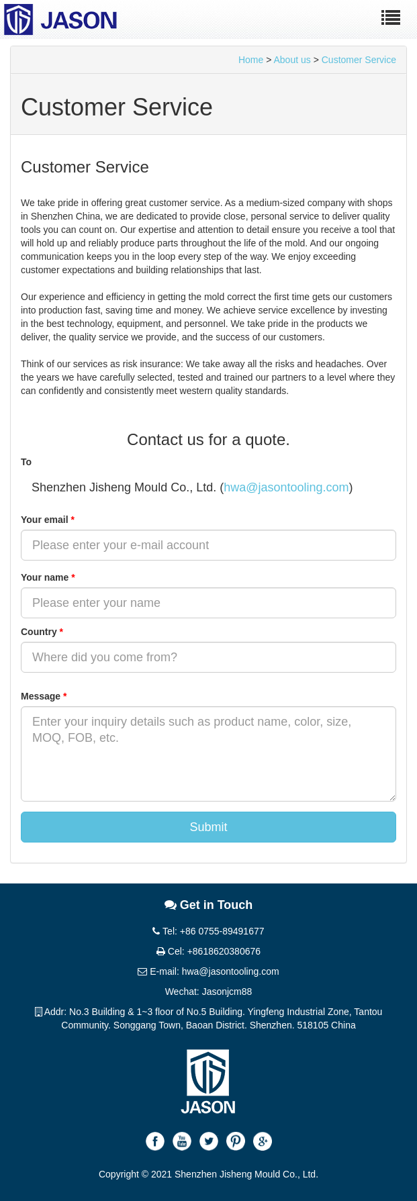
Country (42, 631)
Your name (48, 577)
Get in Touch (209, 905)
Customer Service (359, 59)
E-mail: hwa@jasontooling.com (208, 971)
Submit (208, 827)
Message (44, 696)
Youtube (182, 1141)
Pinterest (235, 1141)
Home (250, 59)
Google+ (262, 1141)
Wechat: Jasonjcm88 (208, 991)
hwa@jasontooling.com (286, 487)
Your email (48, 519)
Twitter (208, 1141)
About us (292, 59)
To (26, 462)
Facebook (155, 1141)
